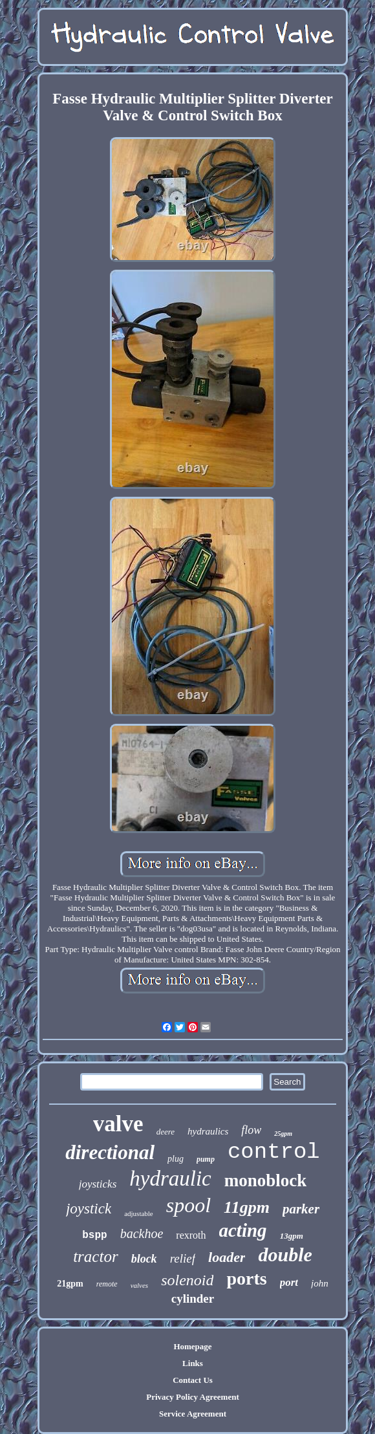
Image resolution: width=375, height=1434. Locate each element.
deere (165, 1131)
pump (206, 1159)
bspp (94, 1235)
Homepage (192, 1346)
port (289, 1282)
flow (251, 1130)
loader (226, 1257)
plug (175, 1159)
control (274, 1152)
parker (301, 1209)
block (144, 1258)
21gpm (70, 1283)
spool (188, 1205)
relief (182, 1258)
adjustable (138, 1213)
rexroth (191, 1235)
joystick (88, 1208)
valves (139, 1285)
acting (243, 1230)
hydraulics (208, 1131)
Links (192, 1363)
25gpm (283, 1133)
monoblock (265, 1180)
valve (118, 1123)
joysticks (98, 1184)
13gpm (291, 1236)
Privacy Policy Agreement (192, 1397)
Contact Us (193, 1380)
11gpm (247, 1207)
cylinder (193, 1298)
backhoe (142, 1233)
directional (110, 1152)
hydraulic (170, 1178)
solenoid (187, 1280)
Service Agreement (192, 1413)
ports (246, 1278)
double (285, 1254)
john (319, 1283)
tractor (95, 1256)
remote (107, 1283)
